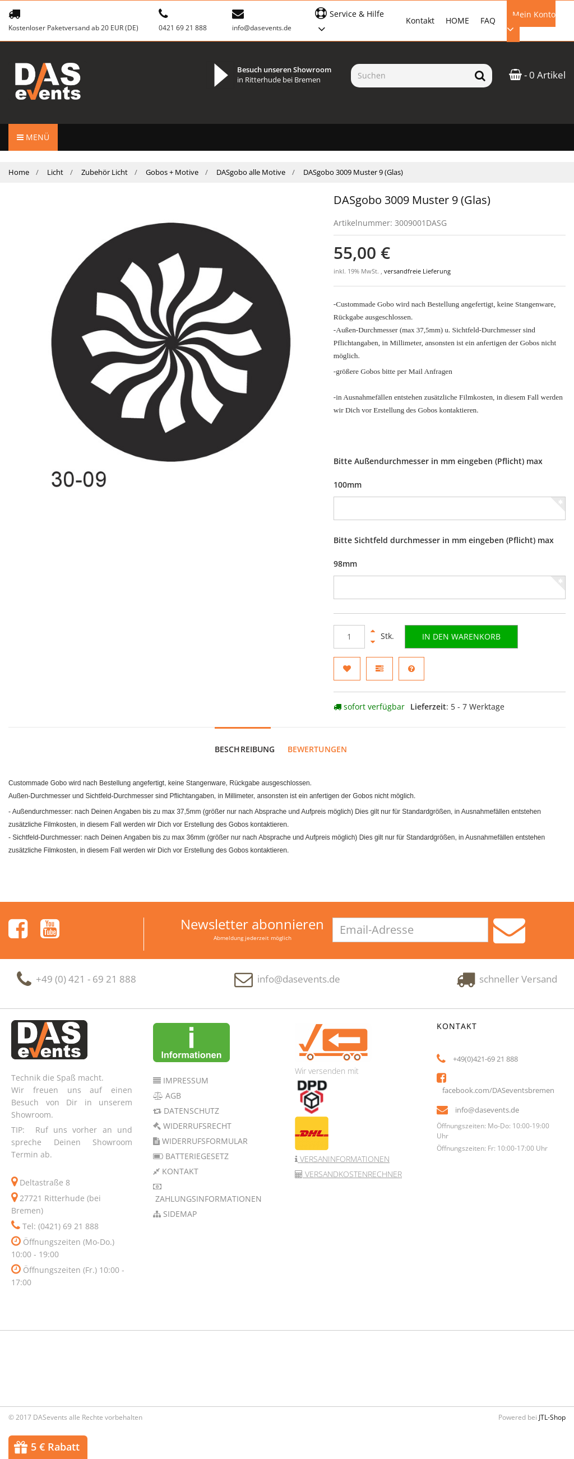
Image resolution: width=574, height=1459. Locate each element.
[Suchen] (409, 75)
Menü (33, 137)
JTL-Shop (552, 1417)
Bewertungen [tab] (318, 749)
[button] (354, 20)
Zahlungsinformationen (207, 1198)
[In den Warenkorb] (461, 637)
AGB (172, 1095)
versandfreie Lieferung (417, 271)
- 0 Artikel (537, 74)
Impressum (185, 1080)
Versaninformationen (344, 1159)
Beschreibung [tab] (245, 749)
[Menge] (349, 637)
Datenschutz (190, 1110)
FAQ (488, 20)
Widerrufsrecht (196, 1125)
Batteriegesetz (196, 1156)
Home (18, 172)
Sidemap (179, 1213)
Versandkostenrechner (352, 1174)
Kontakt (420, 20)
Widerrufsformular (204, 1141)
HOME (457, 20)
